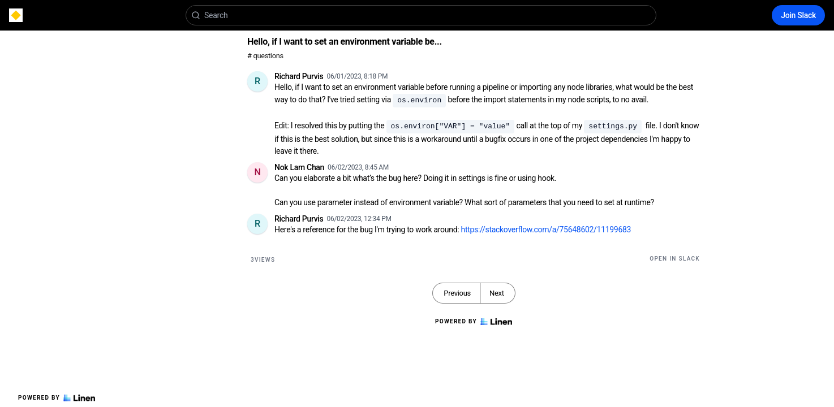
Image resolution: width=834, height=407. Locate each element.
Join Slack (798, 15)
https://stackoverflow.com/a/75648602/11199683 (546, 229)
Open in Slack (675, 259)
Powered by (56, 398)
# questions (265, 55)
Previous (457, 293)
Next (496, 293)
